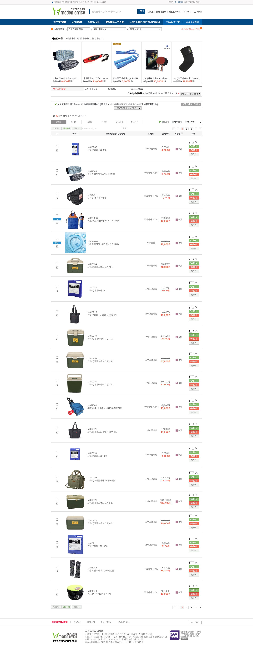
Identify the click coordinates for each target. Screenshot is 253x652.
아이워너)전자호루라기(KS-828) (97, 78)
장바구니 (195, 2)
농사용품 (112, 89)
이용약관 (77, 622)
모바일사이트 (124, 622)
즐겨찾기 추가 (60, 2)
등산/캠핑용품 (91, 89)
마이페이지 (179, 2)
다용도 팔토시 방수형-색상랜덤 (66, 78)
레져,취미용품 (100, 29)
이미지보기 (177, 122)
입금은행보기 (106, 622)
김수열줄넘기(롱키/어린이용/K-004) (129, 78)
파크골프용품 (137, 89)
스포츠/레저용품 (76, 29)
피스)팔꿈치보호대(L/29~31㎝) (187, 78)
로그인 (171, 2)
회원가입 (187, 2)
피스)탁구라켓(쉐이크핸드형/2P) (157, 78)
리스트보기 (164, 122)
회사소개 (91, 622)
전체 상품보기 (136, 29)
